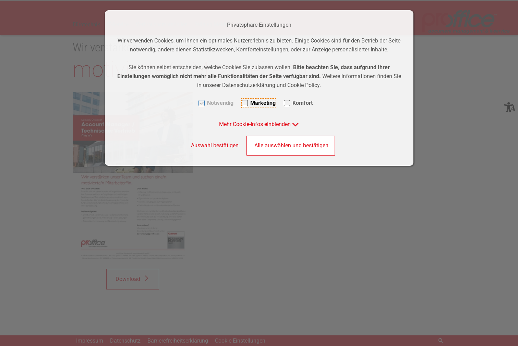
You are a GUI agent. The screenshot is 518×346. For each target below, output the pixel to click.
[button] (259, 124)
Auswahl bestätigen (215, 145)
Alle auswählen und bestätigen (291, 145)
